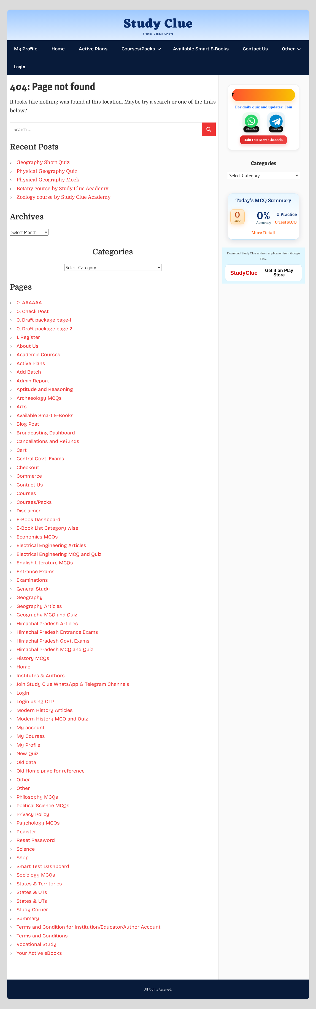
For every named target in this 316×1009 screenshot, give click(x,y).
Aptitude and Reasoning (45, 389)
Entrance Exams (36, 572)
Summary (28, 918)
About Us (28, 346)
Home (58, 49)
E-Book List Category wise (47, 528)
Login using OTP (35, 701)
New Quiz (28, 753)
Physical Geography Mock (48, 180)
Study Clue (158, 24)
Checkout (28, 467)
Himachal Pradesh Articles (47, 624)
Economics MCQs (37, 537)
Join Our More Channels (263, 140)
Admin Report (33, 381)
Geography (30, 597)
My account (31, 728)
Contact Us (255, 49)
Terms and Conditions (42, 936)
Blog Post (28, 424)
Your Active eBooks (39, 953)
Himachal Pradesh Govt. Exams (53, 641)
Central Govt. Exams (40, 459)
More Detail (264, 232)
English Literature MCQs (45, 563)
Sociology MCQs (36, 875)
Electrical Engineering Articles (51, 545)
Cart (22, 450)
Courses (26, 493)
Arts (22, 407)
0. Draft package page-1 (44, 320)
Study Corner (32, 910)
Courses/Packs (141, 49)
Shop (23, 858)
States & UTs (32, 892)
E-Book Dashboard (38, 519)
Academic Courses (38, 355)
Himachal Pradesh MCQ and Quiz (55, 649)
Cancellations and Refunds (48, 441)
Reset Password (36, 840)
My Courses (31, 736)
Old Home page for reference (51, 771)
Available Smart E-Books (201, 49)
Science (26, 849)
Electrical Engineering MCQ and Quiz (59, 554)
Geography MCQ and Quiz (47, 615)
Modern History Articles (45, 710)
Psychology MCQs (38, 823)
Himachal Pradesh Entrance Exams (57, 632)
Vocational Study (36, 944)
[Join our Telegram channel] (276, 121)
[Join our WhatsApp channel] (251, 121)
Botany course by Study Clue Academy (63, 188)
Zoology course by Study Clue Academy (64, 197)
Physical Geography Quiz (47, 171)
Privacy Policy (33, 814)
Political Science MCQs (43, 806)
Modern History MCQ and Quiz (52, 719)
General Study (33, 589)
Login (19, 66)
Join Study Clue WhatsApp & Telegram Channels (73, 684)
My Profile (25, 49)
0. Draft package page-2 (44, 329)
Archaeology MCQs (39, 398)
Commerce (29, 476)
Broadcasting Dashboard (46, 433)
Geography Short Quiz (43, 162)
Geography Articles (39, 606)
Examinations (32, 580)
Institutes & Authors (41, 676)
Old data (26, 762)
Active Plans (93, 49)
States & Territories (39, 884)
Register (26, 832)
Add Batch (29, 372)
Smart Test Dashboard (43, 866)
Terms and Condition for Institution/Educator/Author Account (89, 927)
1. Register (28, 337)
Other (291, 49)
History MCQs (33, 658)
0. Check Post (33, 311)
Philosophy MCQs (37, 797)
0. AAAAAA (29, 303)
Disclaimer (28, 511)
